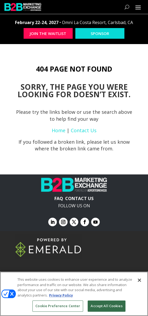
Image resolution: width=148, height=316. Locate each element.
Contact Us (84, 130)
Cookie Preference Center (57, 305)
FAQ (58, 198)
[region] (74, 294)
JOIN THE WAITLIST (48, 33)
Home (58, 130)
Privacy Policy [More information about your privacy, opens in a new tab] (61, 295)
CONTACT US (79, 198)
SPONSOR (100, 33)
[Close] (139, 280)
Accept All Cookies (106, 305)
